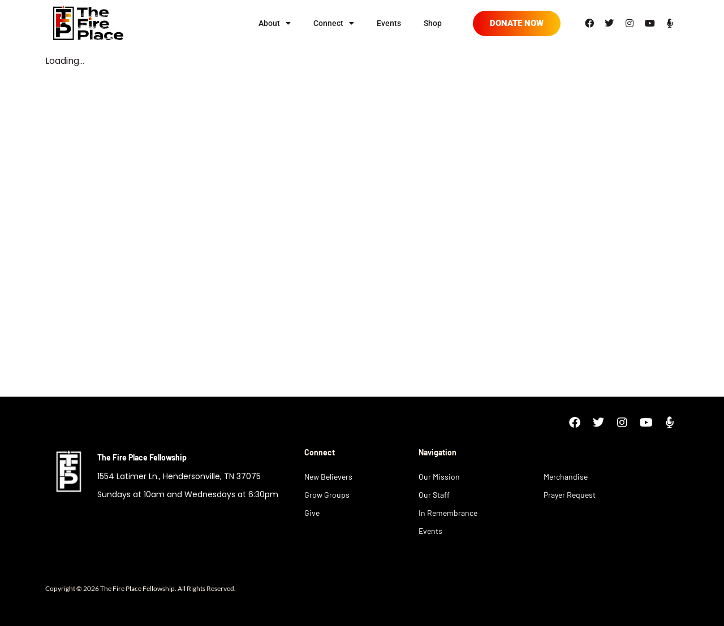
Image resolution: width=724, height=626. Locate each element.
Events (389, 23)
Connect (333, 23)
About (274, 23)
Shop (433, 23)
